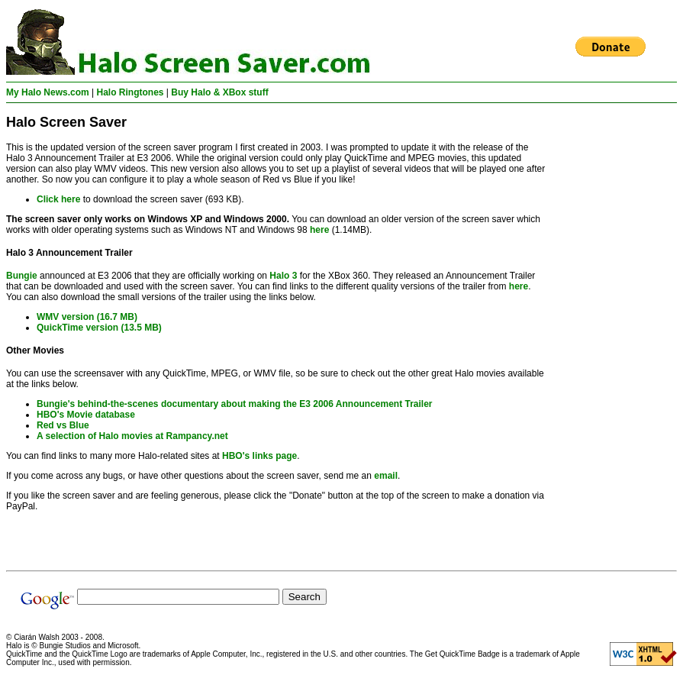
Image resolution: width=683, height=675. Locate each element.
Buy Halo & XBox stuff (219, 92)
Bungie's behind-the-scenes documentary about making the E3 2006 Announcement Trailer (235, 404)
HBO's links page (259, 456)
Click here (58, 199)
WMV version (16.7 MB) (87, 317)
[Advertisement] (616, 337)
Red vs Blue (63, 425)
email (386, 475)
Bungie (21, 275)
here (319, 229)
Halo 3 (283, 275)
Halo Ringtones (130, 92)
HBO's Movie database (86, 414)
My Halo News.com (47, 92)
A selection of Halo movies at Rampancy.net (132, 436)
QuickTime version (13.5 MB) (99, 327)
